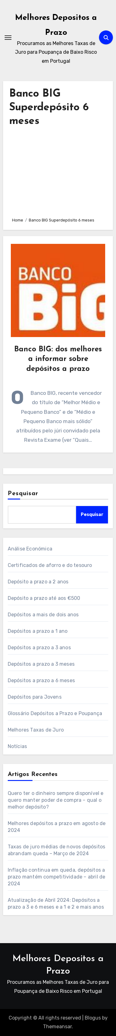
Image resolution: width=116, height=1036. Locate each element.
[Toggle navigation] (8, 37)
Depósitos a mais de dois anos (43, 615)
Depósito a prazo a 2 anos (38, 582)
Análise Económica (30, 549)
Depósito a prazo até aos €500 (44, 598)
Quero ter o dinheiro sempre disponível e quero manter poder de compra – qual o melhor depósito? (56, 800)
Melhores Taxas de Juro (36, 730)
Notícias (17, 746)
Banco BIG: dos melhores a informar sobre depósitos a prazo (58, 359)
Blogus (93, 1018)
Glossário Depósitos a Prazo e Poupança (55, 713)
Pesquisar (23, 494)
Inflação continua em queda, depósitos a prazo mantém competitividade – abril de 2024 (56, 877)
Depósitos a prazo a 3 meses (41, 664)
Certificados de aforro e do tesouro (50, 565)
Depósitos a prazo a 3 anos (39, 647)
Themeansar (57, 1026)
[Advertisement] (58, 170)
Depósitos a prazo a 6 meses (41, 680)
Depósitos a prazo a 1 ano (38, 631)
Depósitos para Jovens (35, 697)
